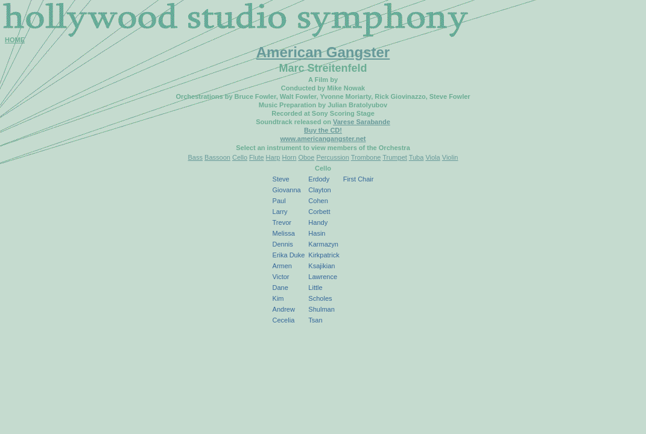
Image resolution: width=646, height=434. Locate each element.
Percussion (332, 157)
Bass (195, 157)
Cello (239, 157)
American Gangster (323, 52)
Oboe (306, 157)
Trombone (366, 157)
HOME (15, 39)
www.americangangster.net (323, 138)
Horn (289, 157)
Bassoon (217, 157)
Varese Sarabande (361, 121)
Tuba (416, 157)
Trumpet (394, 157)
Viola (432, 157)
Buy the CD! (323, 130)
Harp (273, 157)
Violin (450, 157)
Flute (256, 157)
